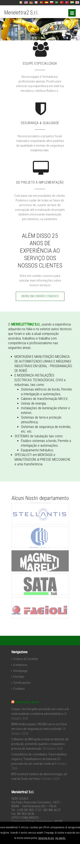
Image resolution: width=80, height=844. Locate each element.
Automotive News (27, 702)
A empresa (20, 665)
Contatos (19, 689)
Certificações (22, 683)
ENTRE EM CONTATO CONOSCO (40, 296)
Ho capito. (60, 838)
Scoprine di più (46, 838)
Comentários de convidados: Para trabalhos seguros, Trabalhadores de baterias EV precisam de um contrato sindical (39, 759)
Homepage (20, 671)
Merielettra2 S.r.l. (21, 13)
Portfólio (18, 677)
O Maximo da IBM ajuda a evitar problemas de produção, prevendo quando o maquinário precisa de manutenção (40, 744)
